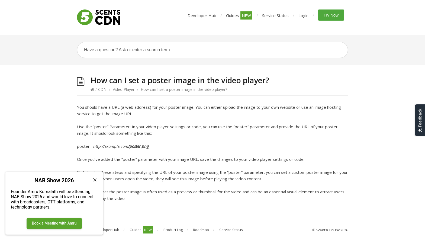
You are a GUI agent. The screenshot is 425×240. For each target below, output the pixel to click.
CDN (102, 89)
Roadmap (201, 229)
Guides (239, 15)
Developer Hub (202, 15)
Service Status (275, 15)
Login (303, 15)
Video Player (123, 89)
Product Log (173, 229)
